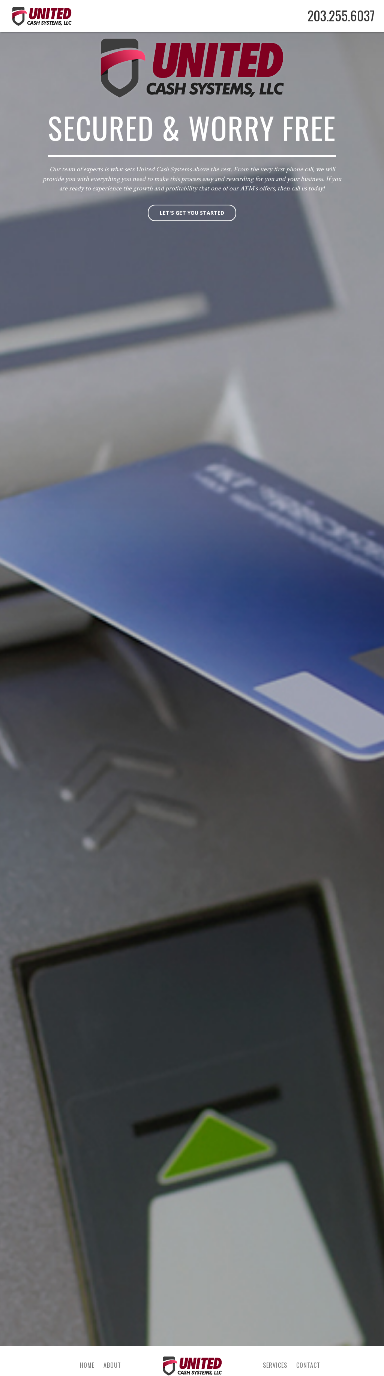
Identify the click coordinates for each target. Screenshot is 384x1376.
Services (275, 1365)
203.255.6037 (341, 15)
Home (87, 1365)
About (112, 1365)
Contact (308, 1365)
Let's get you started (192, 212)
